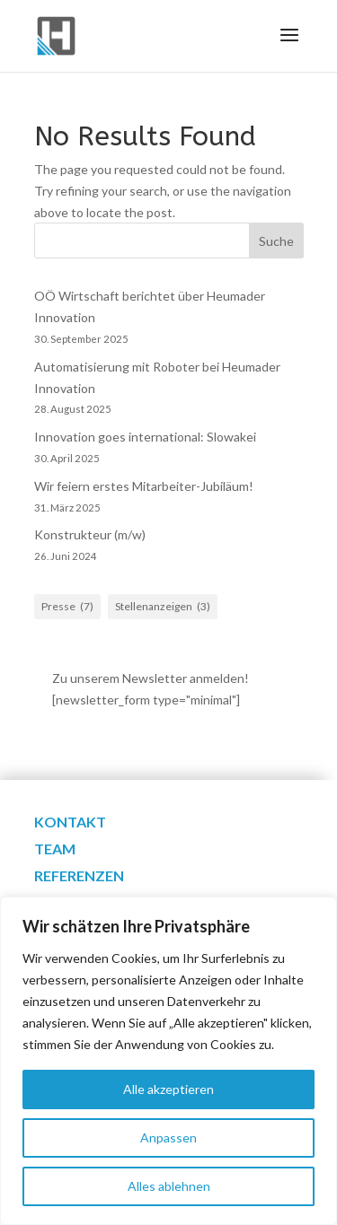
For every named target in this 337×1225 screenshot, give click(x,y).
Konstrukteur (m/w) (90, 534)
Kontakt (70, 823)
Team (54, 850)
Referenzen (79, 877)
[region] (168, 1061)
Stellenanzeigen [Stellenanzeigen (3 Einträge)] (162, 606)
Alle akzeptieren (168, 1089)
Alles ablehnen (169, 1186)
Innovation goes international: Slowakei (145, 436)
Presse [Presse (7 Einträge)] (67, 606)
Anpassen (168, 1137)
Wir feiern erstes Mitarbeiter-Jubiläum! (143, 486)
